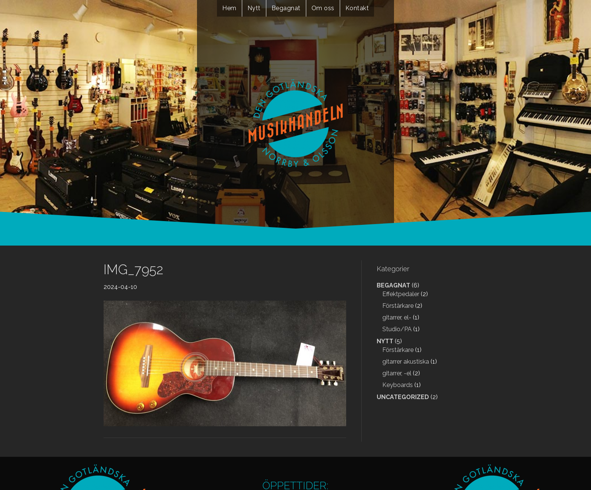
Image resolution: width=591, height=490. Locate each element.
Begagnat (286, 8)
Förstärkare (398, 305)
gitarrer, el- (396, 317)
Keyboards (397, 385)
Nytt (254, 8)
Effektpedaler (400, 294)
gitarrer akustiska (405, 361)
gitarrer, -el (396, 373)
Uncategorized (403, 397)
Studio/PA (397, 329)
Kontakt (357, 8)
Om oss (323, 8)
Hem (229, 8)
